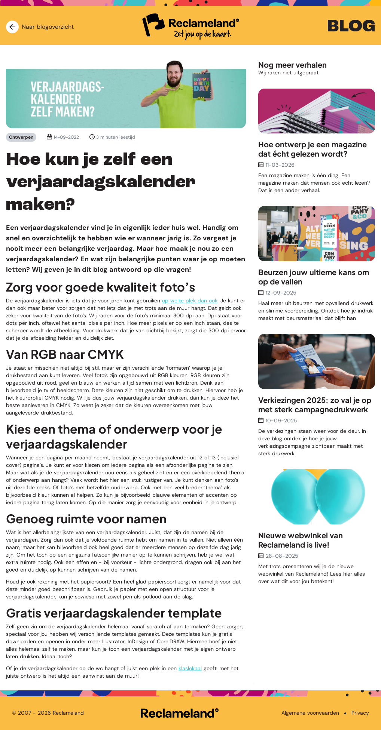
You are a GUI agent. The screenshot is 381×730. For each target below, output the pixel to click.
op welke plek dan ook (189, 300)
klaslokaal (190, 668)
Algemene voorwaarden (310, 712)
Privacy (360, 712)
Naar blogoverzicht (40, 27)
